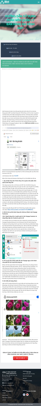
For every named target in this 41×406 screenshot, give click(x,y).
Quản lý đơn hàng (14, 52)
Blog (24, 383)
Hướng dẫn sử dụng (27, 380)
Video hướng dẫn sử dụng (29, 373)
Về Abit (3, 393)
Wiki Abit (25, 378)
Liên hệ (4, 399)
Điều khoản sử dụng (6, 397)
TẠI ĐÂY (16, 176)
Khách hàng (5, 395)
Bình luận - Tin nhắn (12, 48)
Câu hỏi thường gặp (27, 376)
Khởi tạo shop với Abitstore (11, 44)
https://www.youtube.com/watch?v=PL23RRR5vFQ (20, 209)
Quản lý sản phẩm (17, 55)
